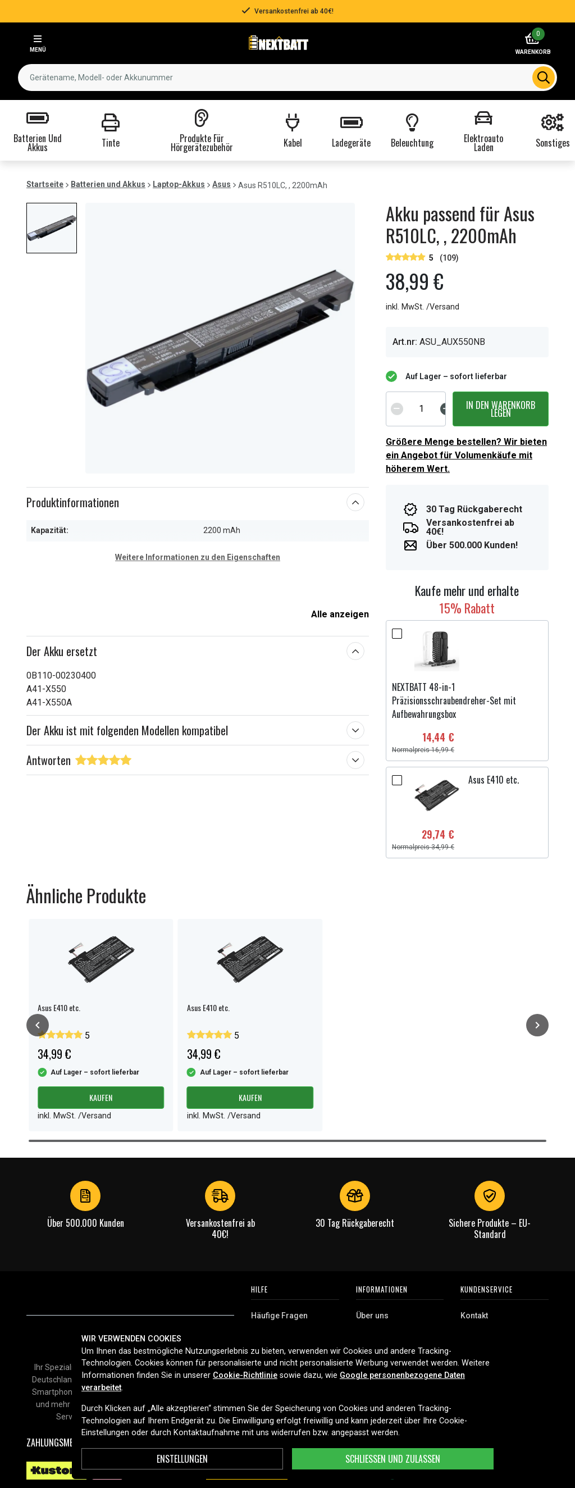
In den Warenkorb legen (500, 409)
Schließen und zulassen (392, 1459)
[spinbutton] (422, 409)
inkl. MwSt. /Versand (422, 307)
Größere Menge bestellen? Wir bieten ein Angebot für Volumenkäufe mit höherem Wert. (466, 455)
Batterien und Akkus (108, 184)
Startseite (44, 184)
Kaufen (100, 1097)
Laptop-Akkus (179, 184)
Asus (221, 184)
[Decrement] (397, 409)
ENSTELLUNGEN (182, 1459)
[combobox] (287, 77)
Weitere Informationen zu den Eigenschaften (197, 557)
